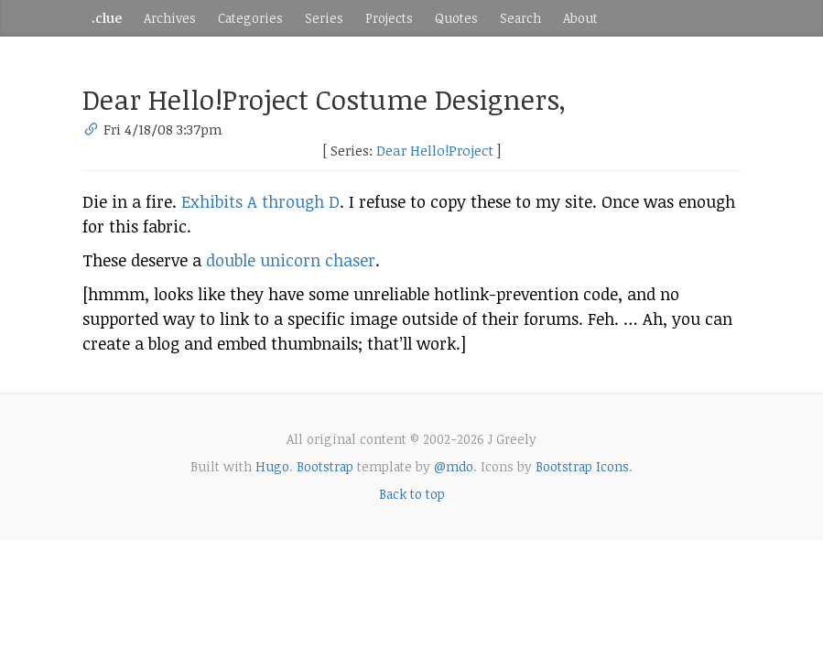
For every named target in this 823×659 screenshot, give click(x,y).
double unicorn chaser (290, 260)
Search (520, 18)
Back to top (412, 493)
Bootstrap (325, 466)
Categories (250, 18)
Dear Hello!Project (434, 150)
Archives (170, 18)
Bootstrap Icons (582, 466)
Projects (389, 18)
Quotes (456, 18)
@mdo (453, 466)
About (580, 18)
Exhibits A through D (260, 201)
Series (324, 18)
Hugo (272, 466)
